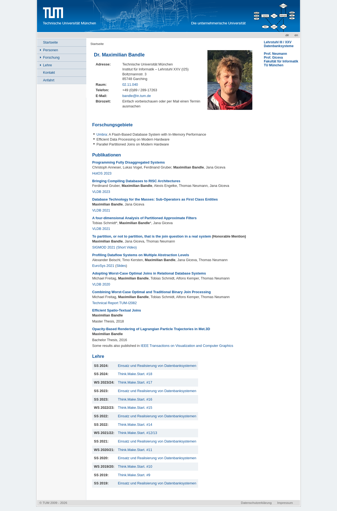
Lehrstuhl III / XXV (278, 42)
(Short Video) (126, 247)
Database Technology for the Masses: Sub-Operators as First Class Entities (155, 199)
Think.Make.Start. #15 (135, 408)
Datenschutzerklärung (256, 502)
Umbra (101, 134)
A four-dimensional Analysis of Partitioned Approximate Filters (144, 218)
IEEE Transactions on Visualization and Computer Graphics (187, 346)
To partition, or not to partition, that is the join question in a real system (152, 236)
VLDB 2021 (101, 210)
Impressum (285, 502)
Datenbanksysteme (278, 46)
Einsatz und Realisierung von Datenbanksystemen (157, 366)
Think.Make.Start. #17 (135, 382)
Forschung (51, 57)
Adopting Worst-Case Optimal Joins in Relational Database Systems (149, 273)
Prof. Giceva (273, 57)
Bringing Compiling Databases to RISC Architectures (136, 181)
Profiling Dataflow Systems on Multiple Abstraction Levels (140, 255)
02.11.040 (130, 84)
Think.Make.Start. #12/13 (137, 433)
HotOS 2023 (101, 173)
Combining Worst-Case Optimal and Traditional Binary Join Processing (151, 292)
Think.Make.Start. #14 (135, 424)
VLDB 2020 (101, 284)
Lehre (47, 65)
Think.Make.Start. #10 (135, 466)
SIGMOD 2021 (103, 247)
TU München (273, 65)
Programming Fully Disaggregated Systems (128, 162)
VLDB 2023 (101, 192)
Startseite (97, 43)
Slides (121, 266)
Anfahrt (48, 80)
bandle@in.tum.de (136, 96)
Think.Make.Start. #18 (135, 374)
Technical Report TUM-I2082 (114, 303)
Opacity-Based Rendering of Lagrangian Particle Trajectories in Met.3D (151, 329)
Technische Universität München (68, 16)
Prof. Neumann (275, 54)
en (296, 35)
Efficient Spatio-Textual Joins (116, 310)
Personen (50, 50)
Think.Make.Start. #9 (134, 475)
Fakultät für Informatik (281, 61)
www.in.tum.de (144, 16)
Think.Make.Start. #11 (135, 450)
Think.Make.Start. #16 (135, 399)
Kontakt (49, 72)
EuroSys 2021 (103, 266)
